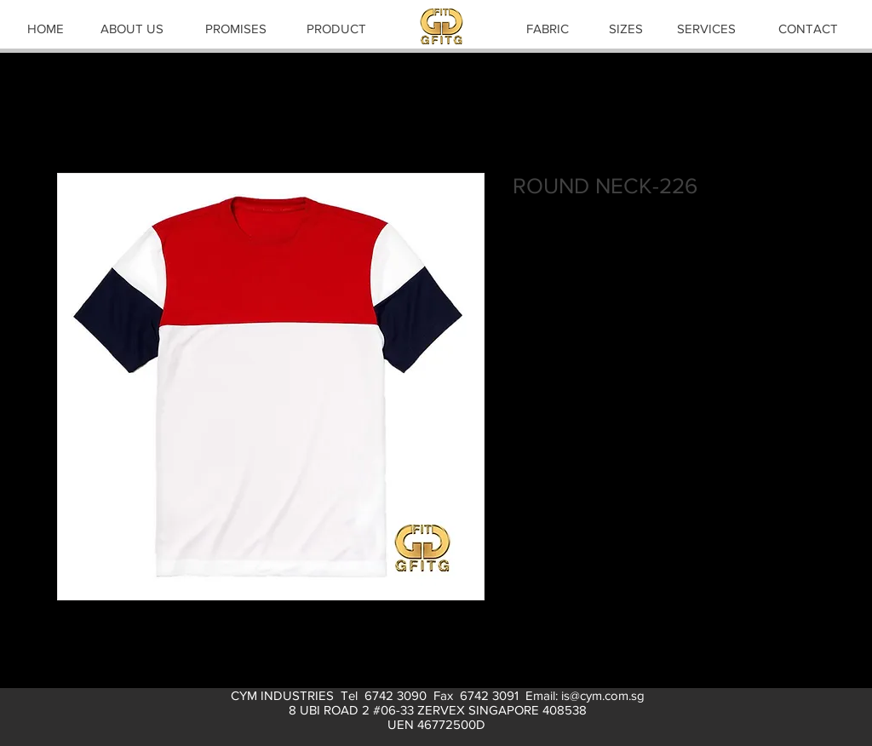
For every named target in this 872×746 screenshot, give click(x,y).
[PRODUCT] (336, 28)
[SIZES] (625, 28)
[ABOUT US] (132, 28)
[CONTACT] (808, 28)
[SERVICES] (705, 28)
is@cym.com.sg (603, 695)
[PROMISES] (235, 28)
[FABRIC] (547, 28)
